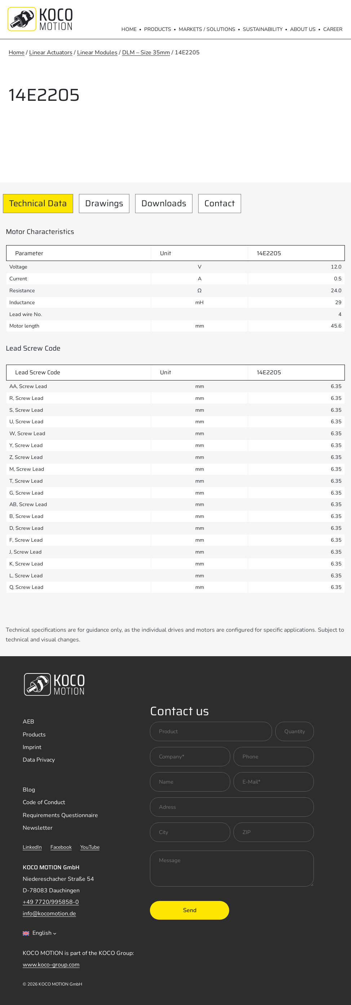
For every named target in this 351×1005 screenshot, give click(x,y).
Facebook (61, 847)
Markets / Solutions (207, 29)
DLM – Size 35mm (146, 53)
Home (129, 29)
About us (303, 29)
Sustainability (263, 29)
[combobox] (40, 933)
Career (332, 29)
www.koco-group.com (51, 965)
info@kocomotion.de (49, 914)
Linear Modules (97, 53)
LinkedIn (32, 847)
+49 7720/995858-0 (51, 902)
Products (157, 29)
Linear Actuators (50, 53)
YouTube (89, 847)
